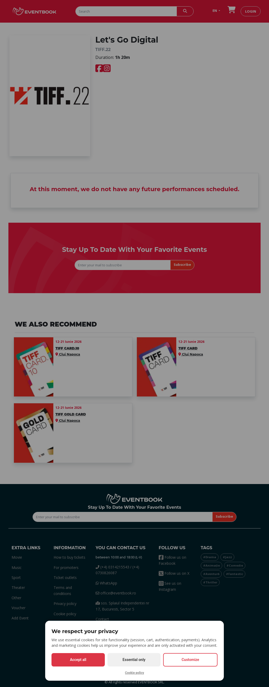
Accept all (78, 660)
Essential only (134, 660)
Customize (190, 660)
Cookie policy (134, 673)
